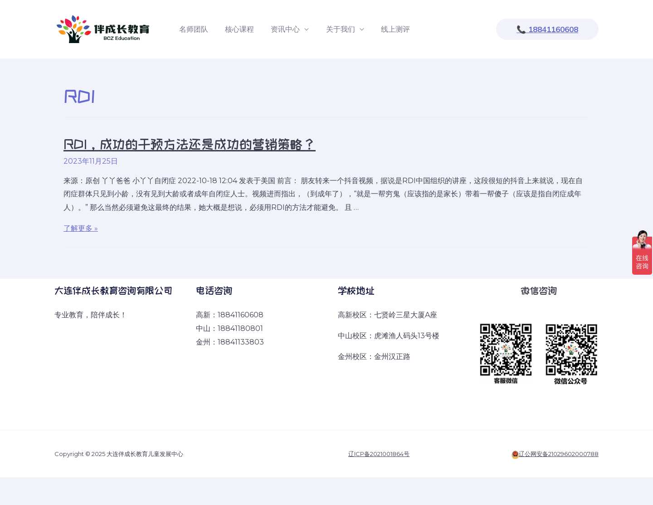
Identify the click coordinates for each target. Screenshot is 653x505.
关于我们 (331, 29)
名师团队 (192, 29)
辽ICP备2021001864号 (378, 453)
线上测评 (384, 29)
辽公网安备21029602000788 (559, 453)
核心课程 (235, 29)
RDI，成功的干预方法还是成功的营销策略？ (189, 144)
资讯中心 (279, 29)
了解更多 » (80, 228)
